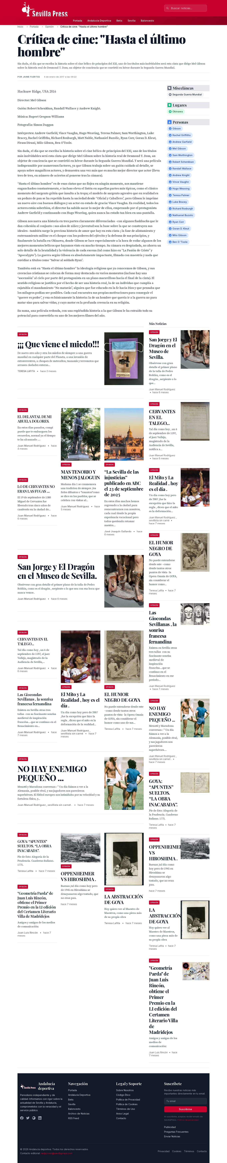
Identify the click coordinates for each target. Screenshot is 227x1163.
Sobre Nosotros (125, 1090)
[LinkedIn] (40, 1118)
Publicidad (170, 1127)
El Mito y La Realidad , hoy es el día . (80, 700)
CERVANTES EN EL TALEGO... (33, 641)
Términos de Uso (125, 1108)
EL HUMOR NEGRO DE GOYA (122, 697)
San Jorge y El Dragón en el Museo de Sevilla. (163, 348)
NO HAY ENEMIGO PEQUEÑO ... (162, 714)
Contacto (121, 1118)
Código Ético (123, 1094)
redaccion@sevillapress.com (56, 1153)
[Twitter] (28, 1118)
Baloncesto (147, 20)
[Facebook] (22, 1118)
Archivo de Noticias (79, 1113)
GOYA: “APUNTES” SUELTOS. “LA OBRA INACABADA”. (34, 846)
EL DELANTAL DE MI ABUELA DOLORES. (34, 419)
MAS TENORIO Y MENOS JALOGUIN (80, 474)
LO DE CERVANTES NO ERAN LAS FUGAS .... (36, 489)
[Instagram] (34, 1118)
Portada (77, 20)
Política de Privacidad (128, 1099)
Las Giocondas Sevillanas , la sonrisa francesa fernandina (35, 699)
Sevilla (132, 20)
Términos (189, 1151)
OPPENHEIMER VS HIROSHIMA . (78, 876)
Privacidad (164, 1151)
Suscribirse (185, 1109)
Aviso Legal (122, 1113)
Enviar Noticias (172, 1136)
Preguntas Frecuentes (176, 1131)
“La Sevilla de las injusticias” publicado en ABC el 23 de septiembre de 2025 (123, 483)
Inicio (20, 26)
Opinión (49, 26)
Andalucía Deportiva (99, 20)
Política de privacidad (187, 1120)
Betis (119, 20)
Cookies (176, 1151)
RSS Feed (73, 1118)
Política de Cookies (127, 1104)
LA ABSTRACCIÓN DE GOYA (123, 899)
